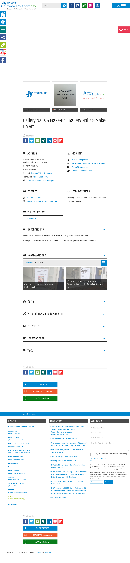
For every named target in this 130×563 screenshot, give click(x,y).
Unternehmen (21, 427)
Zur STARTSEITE (36, 384)
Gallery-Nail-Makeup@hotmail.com (40, 201)
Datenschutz (47, 552)
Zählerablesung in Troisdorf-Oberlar (64, 439)
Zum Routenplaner (77, 160)
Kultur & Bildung (26, 472)
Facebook (29, 218)
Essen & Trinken (26, 439)
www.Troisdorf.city (29, 414)
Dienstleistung (26, 432)
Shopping (26, 478)
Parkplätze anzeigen (78, 167)
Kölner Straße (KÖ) (41, 177)
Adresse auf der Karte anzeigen (38, 180)
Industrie (11, 467)
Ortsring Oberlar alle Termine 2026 (63, 461)
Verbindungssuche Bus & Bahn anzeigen (87, 163)
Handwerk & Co (13, 463)
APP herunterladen (36, 398)
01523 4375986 (32, 198)
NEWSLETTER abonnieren (37, 391)
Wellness (26, 498)
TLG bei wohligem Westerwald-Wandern (65, 456)
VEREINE (26, 491)
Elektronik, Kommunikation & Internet (26, 445)
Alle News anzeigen (58, 497)
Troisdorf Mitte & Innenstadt (43, 173)
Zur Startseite (12, 504)
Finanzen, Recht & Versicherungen (26, 452)
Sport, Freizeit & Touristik (26, 485)
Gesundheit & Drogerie (26, 458)
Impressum (39, 552)
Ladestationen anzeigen (79, 171)
